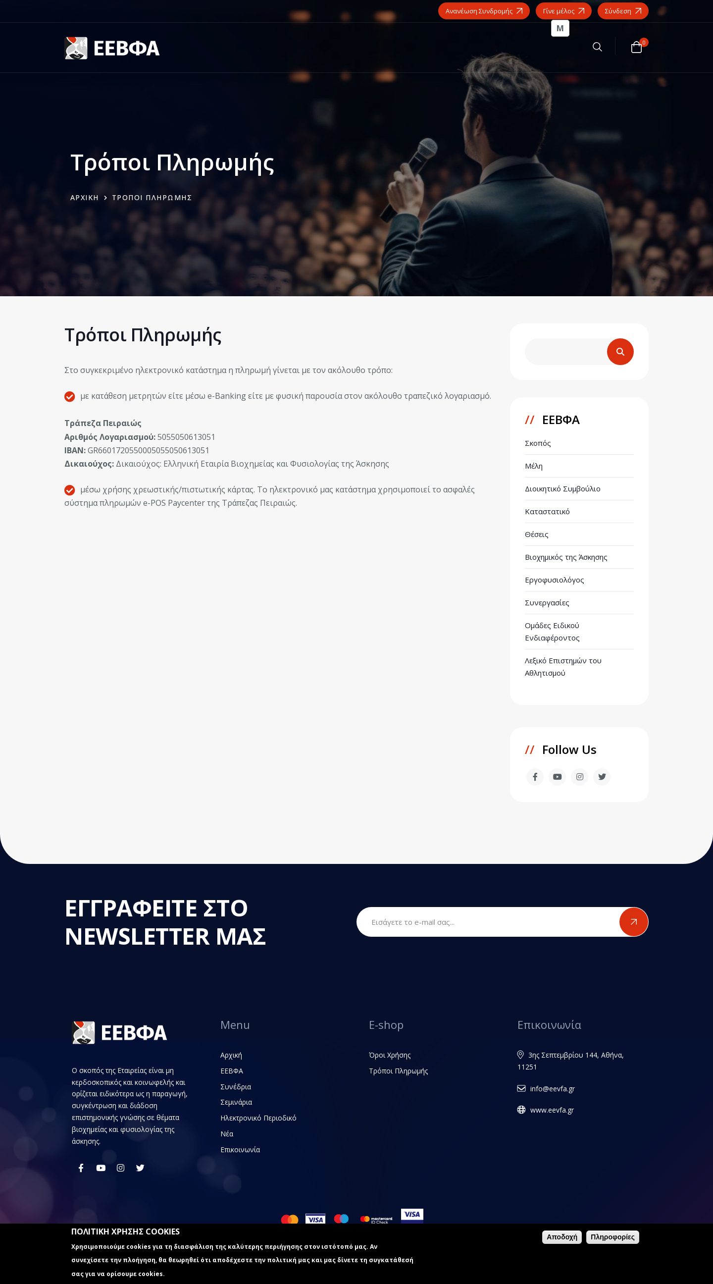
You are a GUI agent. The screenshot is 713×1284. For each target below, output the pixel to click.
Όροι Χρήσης (389, 1055)
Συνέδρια (235, 1086)
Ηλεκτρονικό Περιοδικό (258, 1118)
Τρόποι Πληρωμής (398, 1070)
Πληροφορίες (613, 1237)
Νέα (226, 1133)
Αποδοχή (562, 1237)
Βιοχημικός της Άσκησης (566, 557)
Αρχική (231, 1055)
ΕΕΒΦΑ (231, 1070)
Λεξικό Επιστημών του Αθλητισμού (563, 666)
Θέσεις (537, 534)
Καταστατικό (547, 511)
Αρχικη (84, 197)
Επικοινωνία (240, 1149)
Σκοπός (538, 443)
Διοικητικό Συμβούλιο (563, 488)
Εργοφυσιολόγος (554, 580)
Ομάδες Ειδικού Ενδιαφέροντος (552, 631)
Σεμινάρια (236, 1102)
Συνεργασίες (547, 602)
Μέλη (534, 466)
